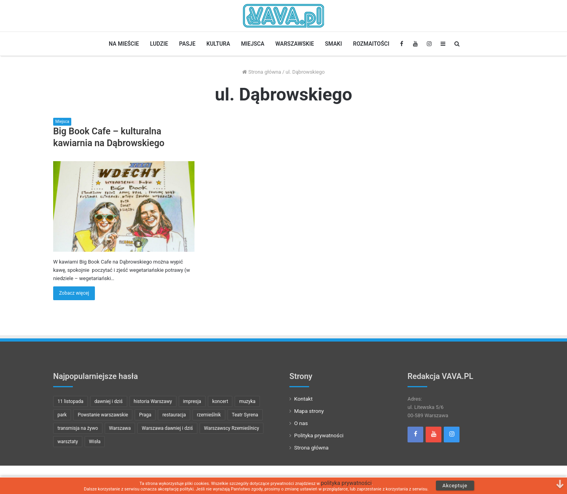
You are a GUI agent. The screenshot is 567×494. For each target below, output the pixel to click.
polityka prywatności (346, 483)
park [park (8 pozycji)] (62, 415)
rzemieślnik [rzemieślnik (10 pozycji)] (209, 415)
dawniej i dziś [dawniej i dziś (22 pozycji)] (108, 401)
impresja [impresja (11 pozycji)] (192, 401)
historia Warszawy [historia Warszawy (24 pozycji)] (153, 401)
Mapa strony (309, 411)
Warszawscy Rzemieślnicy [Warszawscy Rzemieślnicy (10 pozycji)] (231, 428)
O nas (301, 423)
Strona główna (261, 72)
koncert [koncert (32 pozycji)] (220, 401)
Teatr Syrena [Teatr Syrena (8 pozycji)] (245, 415)
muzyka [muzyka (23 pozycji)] (247, 401)
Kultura (218, 44)
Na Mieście (124, 44)
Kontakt (303, 399)
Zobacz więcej (74, 293)
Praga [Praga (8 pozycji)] (145, 415)
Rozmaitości (371, 44)
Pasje (187, 44)
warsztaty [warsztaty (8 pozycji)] (67, 441)
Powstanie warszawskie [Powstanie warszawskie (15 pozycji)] (103, 415)
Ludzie (159, 44)
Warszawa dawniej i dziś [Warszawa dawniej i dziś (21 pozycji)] (167, 428)
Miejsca (252, 44)
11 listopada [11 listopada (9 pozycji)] (70, 401)
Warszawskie (294, 44)
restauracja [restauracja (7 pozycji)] (174, 415)
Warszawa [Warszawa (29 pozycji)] (120, 428)
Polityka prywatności (318, 435)
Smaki (333, 44)
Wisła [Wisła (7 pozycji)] (95, 441)
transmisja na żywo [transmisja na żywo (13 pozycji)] (77, 428)
